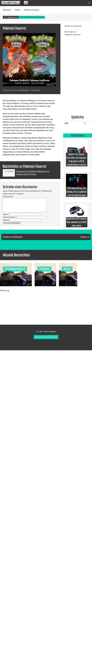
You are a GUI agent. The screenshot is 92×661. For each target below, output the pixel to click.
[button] (89, 3)
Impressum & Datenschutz (46, 337)
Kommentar (8, 196)
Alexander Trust (13, 17)
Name (6, 214)
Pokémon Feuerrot (31, 10)
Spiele (17, 10)
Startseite (7, 10)
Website (6, 220)
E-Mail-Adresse (9, 217)
